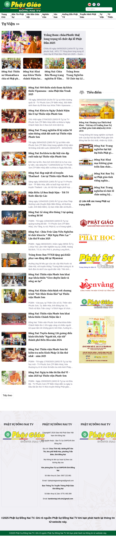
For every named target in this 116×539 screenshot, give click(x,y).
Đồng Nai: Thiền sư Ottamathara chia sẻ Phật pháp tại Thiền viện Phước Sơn (11, 78)
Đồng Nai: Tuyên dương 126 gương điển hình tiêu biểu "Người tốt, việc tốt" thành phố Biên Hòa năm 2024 (50, 336)
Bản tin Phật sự (18, 15)
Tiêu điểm (94, 92)
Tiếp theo (7, 395)
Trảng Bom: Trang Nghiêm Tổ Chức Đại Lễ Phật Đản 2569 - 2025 (74, 78)
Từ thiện (110, 15)
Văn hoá (55, 15)
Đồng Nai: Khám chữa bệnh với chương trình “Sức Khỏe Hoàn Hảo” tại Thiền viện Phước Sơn (49, 294)
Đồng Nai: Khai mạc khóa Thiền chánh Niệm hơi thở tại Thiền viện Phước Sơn (32, 78)
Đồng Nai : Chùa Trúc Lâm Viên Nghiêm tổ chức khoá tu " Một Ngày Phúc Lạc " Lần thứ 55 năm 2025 (50, 235)
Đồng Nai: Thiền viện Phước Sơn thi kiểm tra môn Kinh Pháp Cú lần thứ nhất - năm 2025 (48, 352)
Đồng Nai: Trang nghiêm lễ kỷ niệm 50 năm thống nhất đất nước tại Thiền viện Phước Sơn (50, 133)
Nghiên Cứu (45, 15)
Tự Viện (102, 15)
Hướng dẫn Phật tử (70, 15)
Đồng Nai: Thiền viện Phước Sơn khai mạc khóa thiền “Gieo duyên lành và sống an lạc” (49, 278)
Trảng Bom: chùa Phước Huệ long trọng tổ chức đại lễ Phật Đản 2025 (63, 38)
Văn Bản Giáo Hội (32, 15)
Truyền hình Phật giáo (88, 15)
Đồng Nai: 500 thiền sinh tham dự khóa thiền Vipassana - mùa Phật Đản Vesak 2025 (50, 91)
